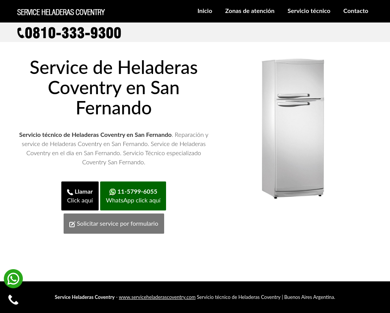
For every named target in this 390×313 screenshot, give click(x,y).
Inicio (204, 10)
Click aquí (80, 196)
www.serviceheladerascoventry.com (157, 297)
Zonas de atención (250, 10)
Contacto (356, 10)
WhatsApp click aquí (133, 196)
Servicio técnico (309, 10)
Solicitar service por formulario (113, 223)
